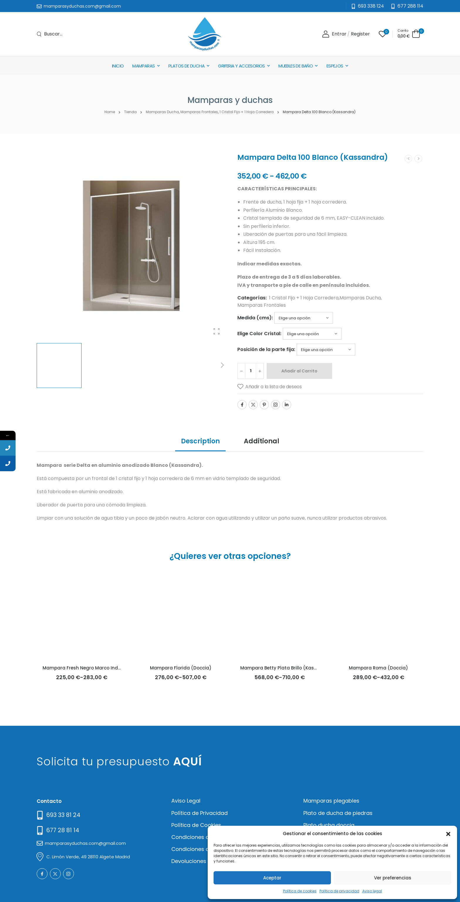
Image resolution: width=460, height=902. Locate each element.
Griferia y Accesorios (241, 66)
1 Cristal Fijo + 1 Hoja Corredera (304, 297)
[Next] (222, 365)
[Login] (334, 34)
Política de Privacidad (199, 813)
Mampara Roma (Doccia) (378, 668)
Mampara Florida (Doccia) (181, 668)
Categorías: (252, 297)
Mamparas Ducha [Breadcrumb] (162, 111)
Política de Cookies (196, 825)
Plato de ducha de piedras (338, 813)
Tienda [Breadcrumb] (130, 111)
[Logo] (204, 34)
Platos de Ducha (186, 66)
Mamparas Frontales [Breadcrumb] (199, 111)
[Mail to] (79, 6)
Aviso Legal (185, 800)
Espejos (335, 66)
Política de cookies (300, 891)
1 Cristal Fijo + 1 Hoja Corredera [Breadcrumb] (246, 111)
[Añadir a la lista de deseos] (269, 386)
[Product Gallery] (216, 331)
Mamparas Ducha (360, 297)
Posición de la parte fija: (266, 349)
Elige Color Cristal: (259, 333)
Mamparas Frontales (261, 305)
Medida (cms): (255, 317)
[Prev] (408, 158)
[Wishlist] (382, 34)
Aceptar (272, 878)
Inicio (118, 66)
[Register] (360, 34)
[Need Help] (406, 6)
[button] (448, 833)
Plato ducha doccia (328, 825)
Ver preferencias (392, 878)
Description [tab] (200, 441)
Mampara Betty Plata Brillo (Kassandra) (286, 668)
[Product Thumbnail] (131, 245)
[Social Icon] (242, 404)
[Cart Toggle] (409, 33)
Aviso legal (372, 891)
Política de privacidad (339, 891)
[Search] (49, 34)
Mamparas (143, 66)
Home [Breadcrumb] (109, 111)
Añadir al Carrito (299, 371)
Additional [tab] (261, 441)
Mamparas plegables (331, 800)
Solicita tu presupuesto (119, 761)
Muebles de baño (295, 66)
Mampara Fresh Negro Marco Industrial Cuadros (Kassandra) (114, 668)
